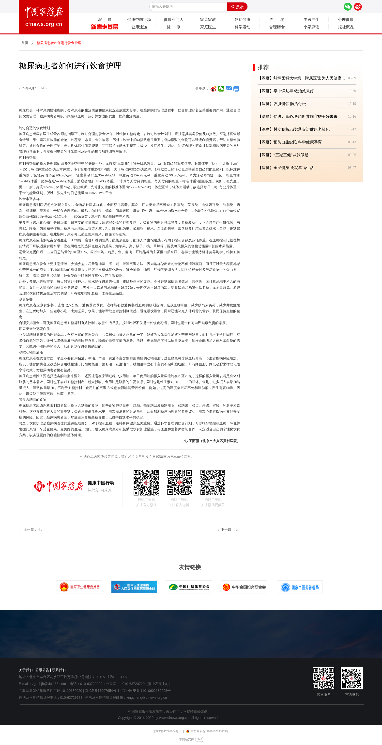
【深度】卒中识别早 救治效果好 (286, 91)
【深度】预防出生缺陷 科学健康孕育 (290, 142)
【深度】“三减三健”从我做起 (283, 155)
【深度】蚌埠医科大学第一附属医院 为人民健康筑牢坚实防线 (302, 78)
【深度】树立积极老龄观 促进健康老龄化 (294, 129)
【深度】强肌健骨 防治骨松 (282, 104)
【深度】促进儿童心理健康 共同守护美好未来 (297, 116)
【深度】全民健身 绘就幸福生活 (286, 168)
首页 (24, 43)
